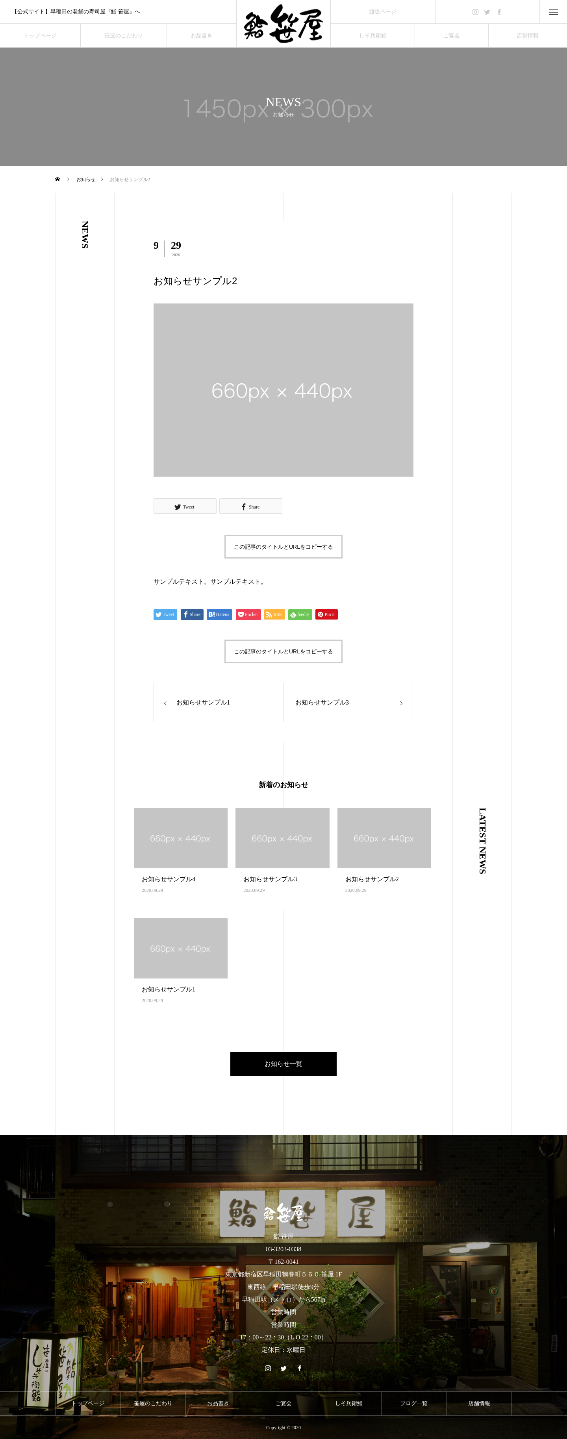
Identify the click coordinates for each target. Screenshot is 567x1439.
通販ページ (383, 12)
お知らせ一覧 (283, 1063)
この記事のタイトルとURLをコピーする (283, 547)
